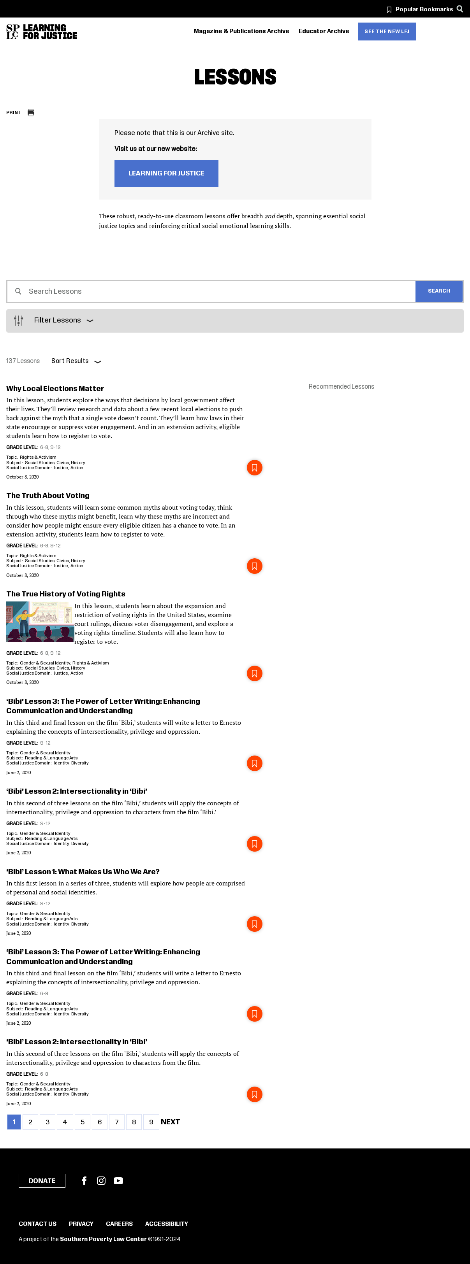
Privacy (81, 1224)
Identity (61, 763)
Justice (61, 468)
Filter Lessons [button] (57, 320)
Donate (42, 1181)
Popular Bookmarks (424, 9)
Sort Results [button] (70, 361)
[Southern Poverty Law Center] (13, 31)
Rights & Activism (38, 457)
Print (13, 112)
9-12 (55, 447)
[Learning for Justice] (50, 31)
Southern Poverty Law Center (103, 1239)
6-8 (44, 447)
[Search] (460, 9)
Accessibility (166, 1224)
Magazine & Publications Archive (241, 31)
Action (76, 468)
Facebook (84, 1180)
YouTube (118, 1180)
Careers (119, 1224)
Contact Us (37, 1224)
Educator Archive (324, 31)
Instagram (101, 1180)
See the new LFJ (387, 31)
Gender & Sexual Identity (45, 663)
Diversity (79, 763)
